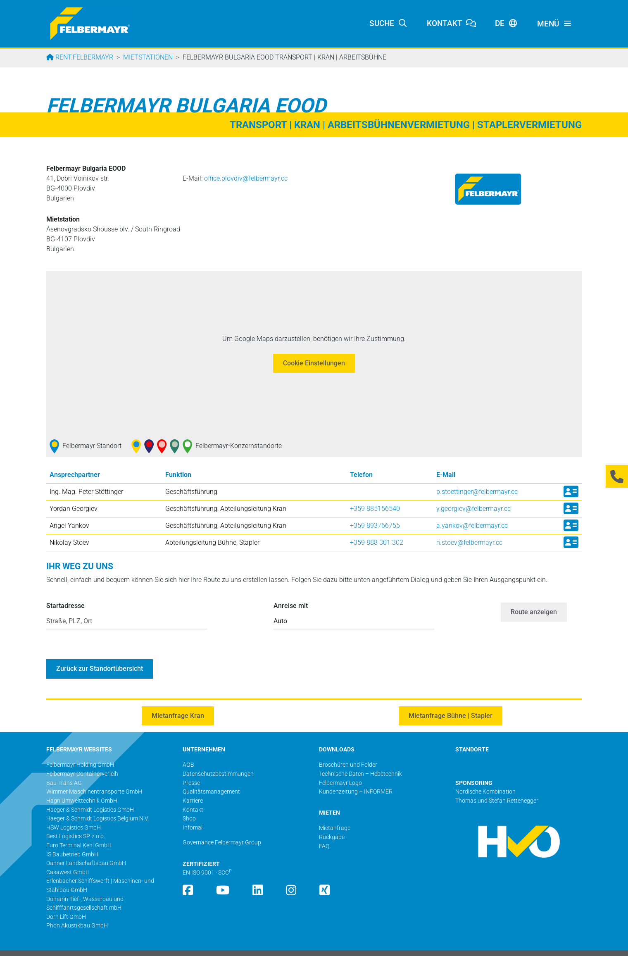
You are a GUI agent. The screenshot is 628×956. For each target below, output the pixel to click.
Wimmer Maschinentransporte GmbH (94, 776)
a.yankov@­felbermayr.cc (472, 525)
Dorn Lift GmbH (66, 901)
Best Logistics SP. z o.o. (75, 820)
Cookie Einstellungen (314, 363)
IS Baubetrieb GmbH (72, 838)
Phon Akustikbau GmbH (77, 909)
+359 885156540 (375, 509)
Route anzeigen (534, 604)
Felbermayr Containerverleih (82, 758)
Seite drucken (564, 945)
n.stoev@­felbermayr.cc (469, 542)
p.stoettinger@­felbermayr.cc (477, 492)
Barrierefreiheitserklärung (509, 945)
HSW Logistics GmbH (73, 811)
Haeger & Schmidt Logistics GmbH (90, 794)
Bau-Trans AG (64, 767)
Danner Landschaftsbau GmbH (86, 847)
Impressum (379, 945)
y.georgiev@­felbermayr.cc (473, 509)
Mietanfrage (334, 812)
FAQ (324, 830)
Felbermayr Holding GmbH (80, 749)
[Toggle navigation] (554, 24)
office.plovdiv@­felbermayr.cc (246, 178)
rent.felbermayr (83, 57)
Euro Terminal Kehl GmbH (79, 829)
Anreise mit (291, 606)
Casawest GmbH (68, 856)
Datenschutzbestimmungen (435, 945)
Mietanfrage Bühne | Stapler (450, 700)
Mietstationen (148, 57)
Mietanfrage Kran (178, 700)
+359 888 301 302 (376, 542)
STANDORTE (472, 733)
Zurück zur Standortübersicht (99, 653)
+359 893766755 (375, 525)
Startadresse (65, 606)
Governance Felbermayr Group (222, 826)
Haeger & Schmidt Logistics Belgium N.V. (97, 802)
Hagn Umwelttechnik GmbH (81, 785)
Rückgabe (332, 821)
